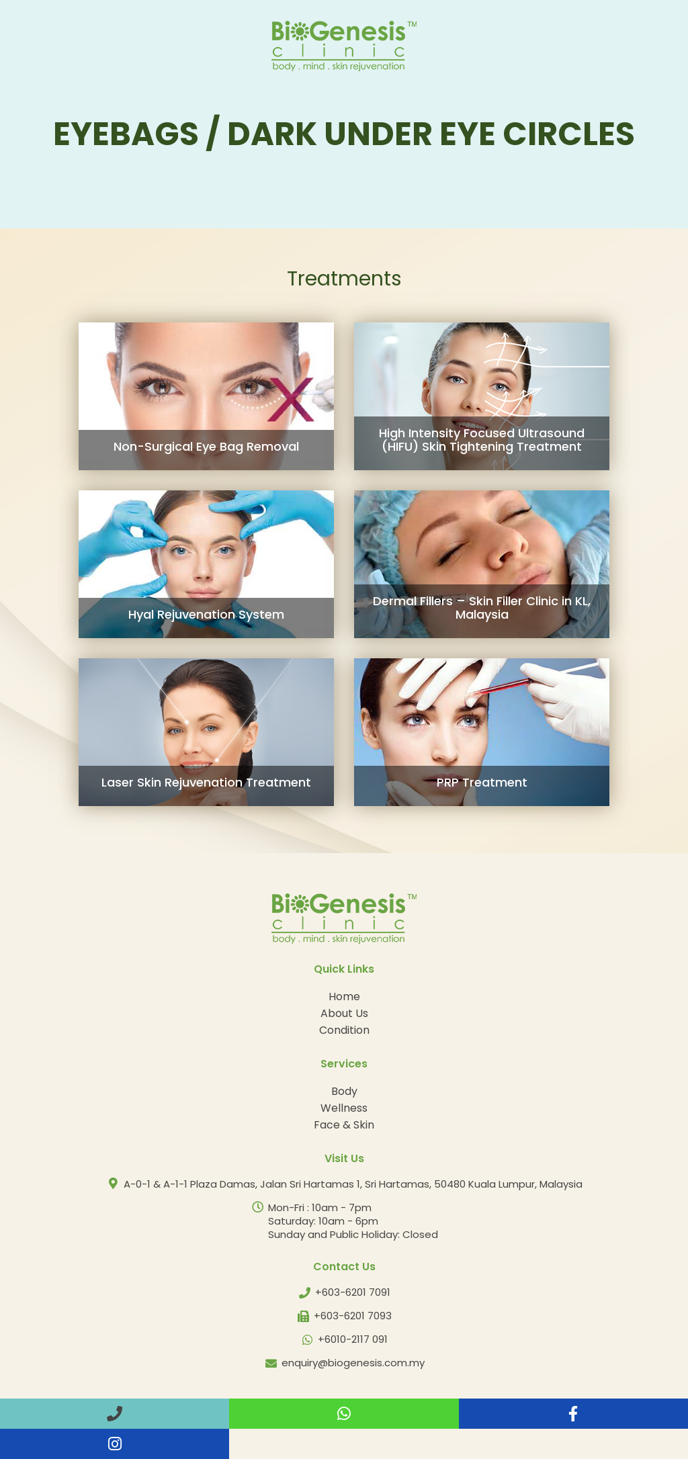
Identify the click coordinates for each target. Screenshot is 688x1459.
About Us (344, 1013)
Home (344, 996)
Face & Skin (344, 1125)
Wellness (344, 1108)
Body (344, 1091)
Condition (344, 1030)
